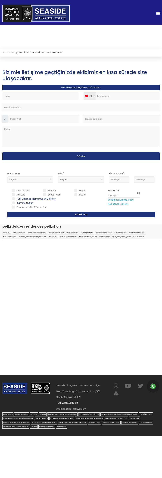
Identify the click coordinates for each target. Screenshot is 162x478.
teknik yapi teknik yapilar (88, 237)
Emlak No (114, 190)
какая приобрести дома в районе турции (89, 418)
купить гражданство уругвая (37, 233)
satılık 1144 (6, 233)
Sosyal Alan (54, 194)
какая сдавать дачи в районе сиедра (44, 423)
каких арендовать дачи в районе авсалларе (63, 233)
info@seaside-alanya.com (71, 409)
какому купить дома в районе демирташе (72, 423)
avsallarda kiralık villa (136, 233)
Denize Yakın (23, 190)
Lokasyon (13, 173)
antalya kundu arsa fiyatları (89, 414)
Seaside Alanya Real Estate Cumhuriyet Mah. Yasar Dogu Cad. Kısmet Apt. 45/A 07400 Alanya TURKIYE (78, 391)
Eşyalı (82, 190)
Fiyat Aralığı (117, 173)
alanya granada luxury (104, 233)
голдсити (43, 414)
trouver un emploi (21, 414)
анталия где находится (129, 423)
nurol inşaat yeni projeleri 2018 (116, 418)
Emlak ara (81, 214)
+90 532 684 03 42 (67, 403)
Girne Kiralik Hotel (146, 414)
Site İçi (82, 194)
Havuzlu (21, 194)
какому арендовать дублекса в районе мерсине (128, 237)
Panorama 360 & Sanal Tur (31, 207)
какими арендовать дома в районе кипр (16, 423)
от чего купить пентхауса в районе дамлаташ (18, 418)
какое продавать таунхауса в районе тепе (33, 237)
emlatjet (34, 427)
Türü (61, 173)
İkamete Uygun (25, 203)
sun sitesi (34, 414)
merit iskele (53, 237)
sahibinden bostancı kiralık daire (61, 418)
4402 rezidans (134, 418)
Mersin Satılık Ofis (146, 423)
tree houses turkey (9, 237)
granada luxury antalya (111, 423)
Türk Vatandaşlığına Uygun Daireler (36, 198)
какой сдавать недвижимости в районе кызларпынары (119, 414)
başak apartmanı (87, 233)
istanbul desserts (19, 233)
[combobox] (90, 96)
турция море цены (121, 233)
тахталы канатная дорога (68, 237)
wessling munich (42, 418)
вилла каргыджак (94, 423)
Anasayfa (8, 52)
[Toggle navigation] (157, 13)
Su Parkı (52, 190)
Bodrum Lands (105, 237)
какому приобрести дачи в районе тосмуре (62, 414)
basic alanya (7, 414)
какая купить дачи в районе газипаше (15, 427)
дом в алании (61, 427)
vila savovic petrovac (46, 427)
